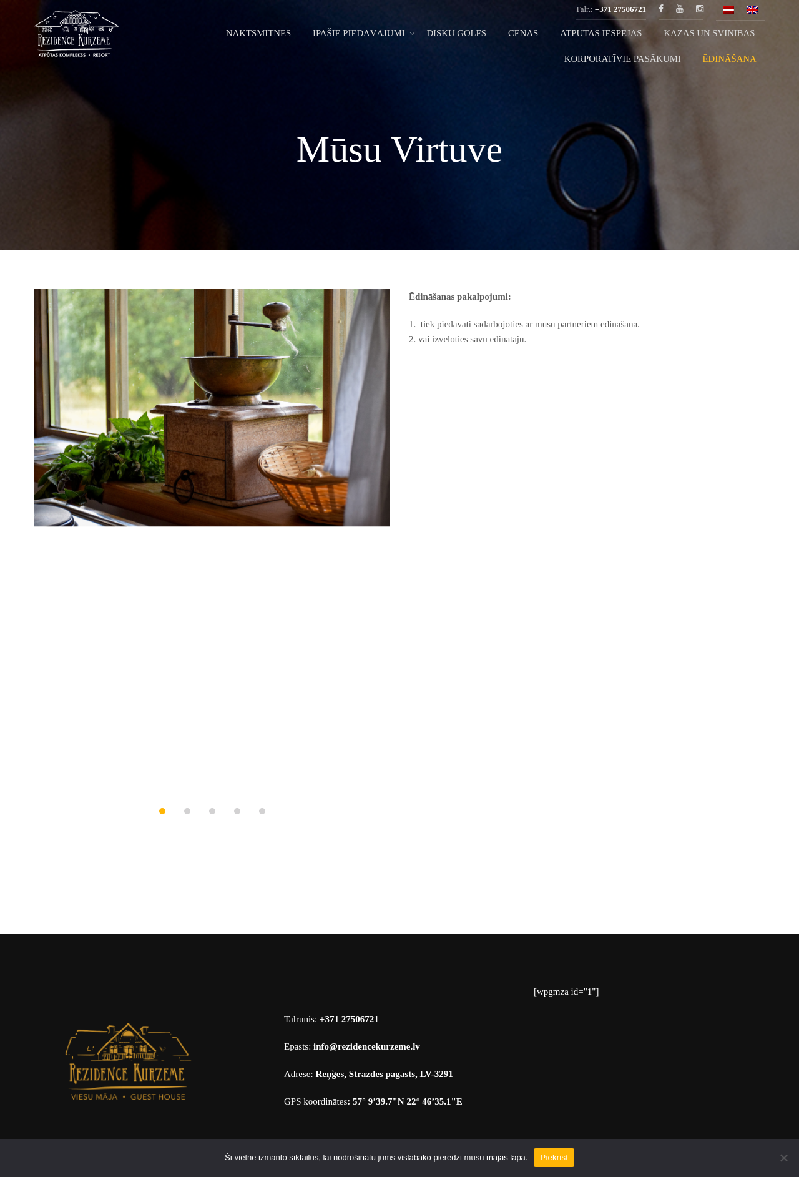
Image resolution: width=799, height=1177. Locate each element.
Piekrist (554, 1157)
